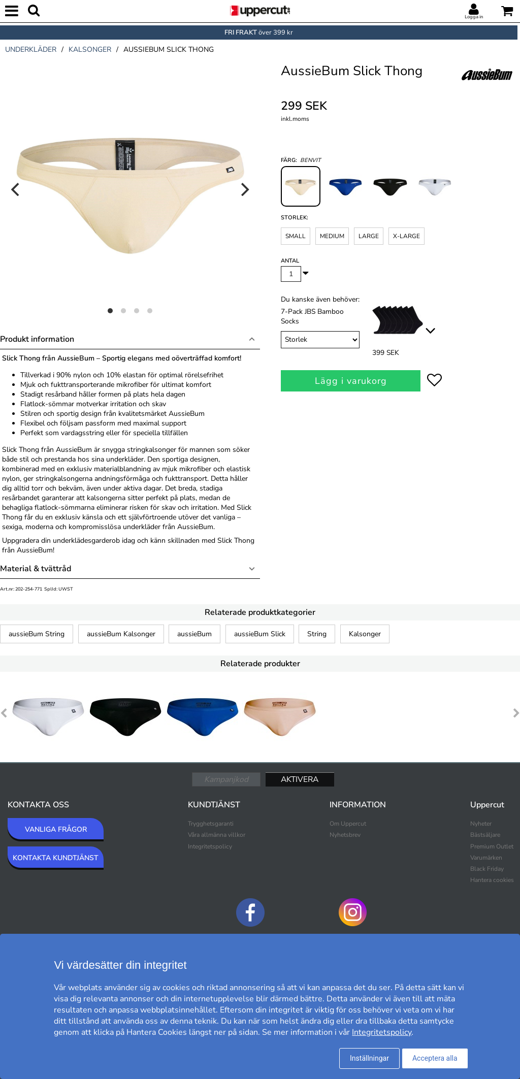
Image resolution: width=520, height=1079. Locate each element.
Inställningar (369, 1058)
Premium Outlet (491, 846)
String (317, 634)
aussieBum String (36, 634)
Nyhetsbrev (345, 835)
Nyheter (481, 824)
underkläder (30, 49)
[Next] (244, 189)
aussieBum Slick (259, 634)
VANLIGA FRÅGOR (56, 829)
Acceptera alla (435, 1058)
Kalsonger (365, 634)
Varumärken (486, 858)
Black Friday (487, 869)
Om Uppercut (348, 824)
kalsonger (90, 49)
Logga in (474, 17)
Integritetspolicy (210, 846)
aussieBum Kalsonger (121, 634)
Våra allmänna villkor (216, 835)
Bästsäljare (485, 835)
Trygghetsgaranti (211, 824)
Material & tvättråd (35, 568)
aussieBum (194, 634)
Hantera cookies (492, 880)
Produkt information (37, 339)
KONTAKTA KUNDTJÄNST (56, 858)
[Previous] (16, 189)
